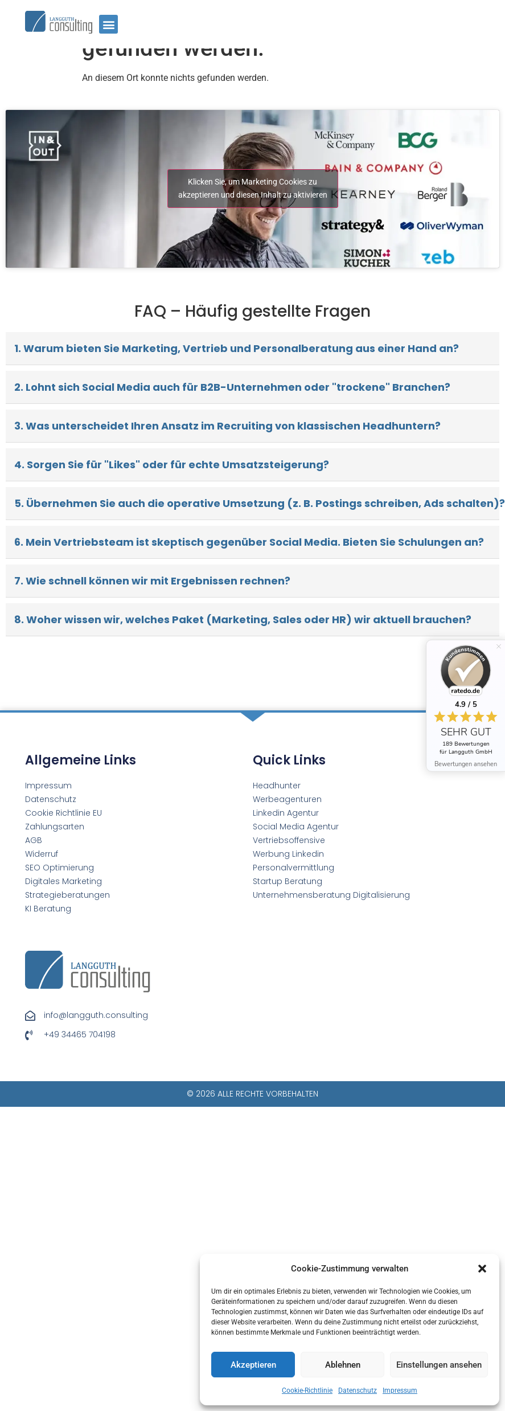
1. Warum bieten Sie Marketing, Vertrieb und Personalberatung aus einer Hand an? (236, 348)
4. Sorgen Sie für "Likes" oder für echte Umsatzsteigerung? (171, 464)
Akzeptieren (253, 1365)
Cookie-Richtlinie (307, 1390)
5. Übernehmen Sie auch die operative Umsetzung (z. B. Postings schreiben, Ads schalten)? (256, 503)
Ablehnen (342, 1365)
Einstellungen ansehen (439, 1365)
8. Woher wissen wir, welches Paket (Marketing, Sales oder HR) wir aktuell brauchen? (242, 619)
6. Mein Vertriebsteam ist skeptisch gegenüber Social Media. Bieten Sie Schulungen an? (249, 542)
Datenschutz (357, 1390)
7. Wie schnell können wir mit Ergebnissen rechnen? (152, 581)
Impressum (400, 1390)
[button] (482, 1268)
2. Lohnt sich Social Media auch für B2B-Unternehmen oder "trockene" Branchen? (232, 387)
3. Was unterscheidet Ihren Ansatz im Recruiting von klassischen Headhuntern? (227, 426)
